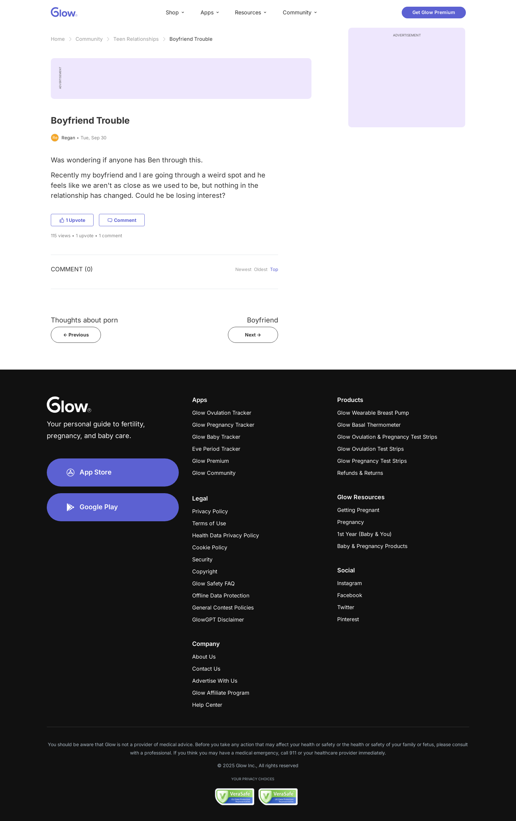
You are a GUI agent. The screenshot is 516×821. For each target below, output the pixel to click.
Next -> (253, 334)
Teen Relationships (136, 39)
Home (58, 39)
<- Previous (76, 334)
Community (89, 39)
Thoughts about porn (84, 320)
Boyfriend (262, 320)
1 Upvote (72, 220)
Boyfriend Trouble (191, 39)
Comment (121, 220)
